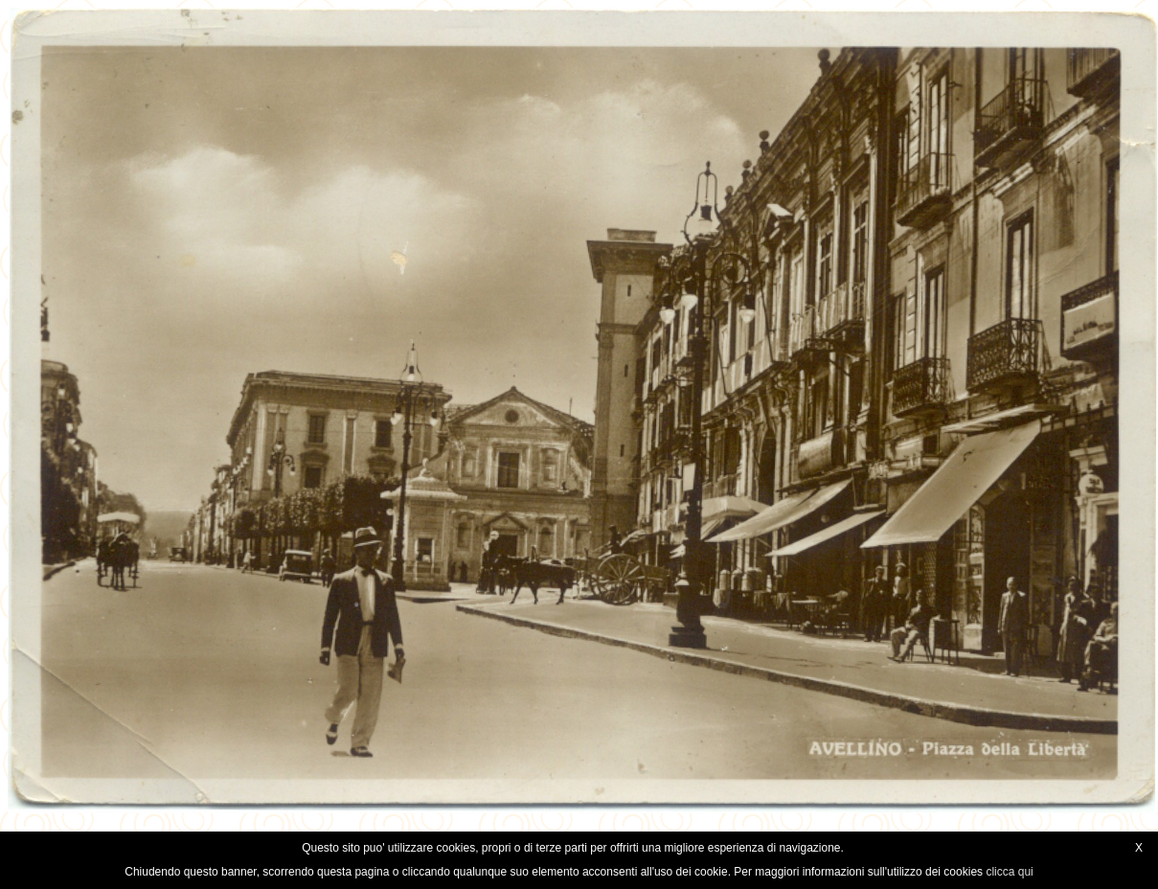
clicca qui (1009, 871)
